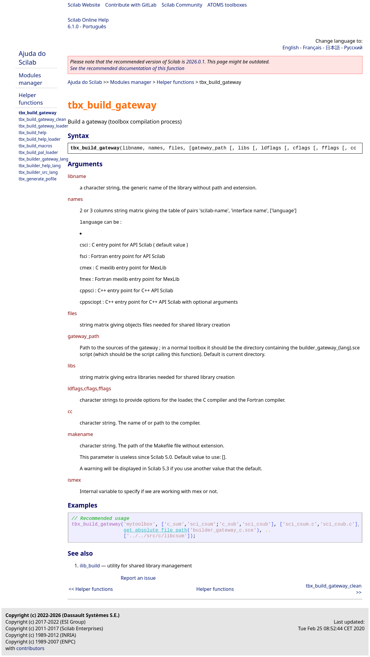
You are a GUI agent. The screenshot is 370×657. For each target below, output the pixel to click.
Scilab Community (182, 5)
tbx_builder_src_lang (38, 172)
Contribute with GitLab (130, 5)
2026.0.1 (195, 61)
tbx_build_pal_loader (38, 152)
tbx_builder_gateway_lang (43, 159)
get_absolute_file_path (155, 530)
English (290, 47)
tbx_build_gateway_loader (43, 126)
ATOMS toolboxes (227, 5)
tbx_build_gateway (37, 112)
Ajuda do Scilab (32, 57)
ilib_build (90, 565)
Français (312, 47)
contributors (31, 648)
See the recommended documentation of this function (127, 68)
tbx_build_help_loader (39, 139)
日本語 (332, 47)
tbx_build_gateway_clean (42, 119)
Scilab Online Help (88, 20)
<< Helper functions (91, 589)
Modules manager (30, 78)
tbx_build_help (32, 132)
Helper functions (31, 98)
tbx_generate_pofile (38, 179)
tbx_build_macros (35, 146)
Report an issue (138, 578)
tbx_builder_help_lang (40, 165)
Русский (353, 47)
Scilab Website (84, 5)
